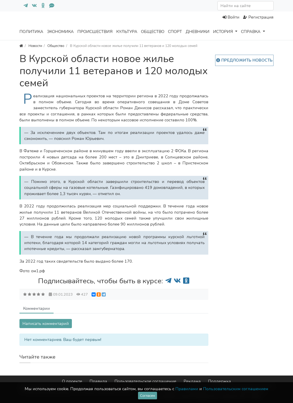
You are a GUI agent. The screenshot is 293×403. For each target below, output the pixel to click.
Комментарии (36, 308)
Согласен (147, 395)
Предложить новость (244, 60)
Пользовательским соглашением (235, 389)
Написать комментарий (45, 323)
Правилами (186, 389)
